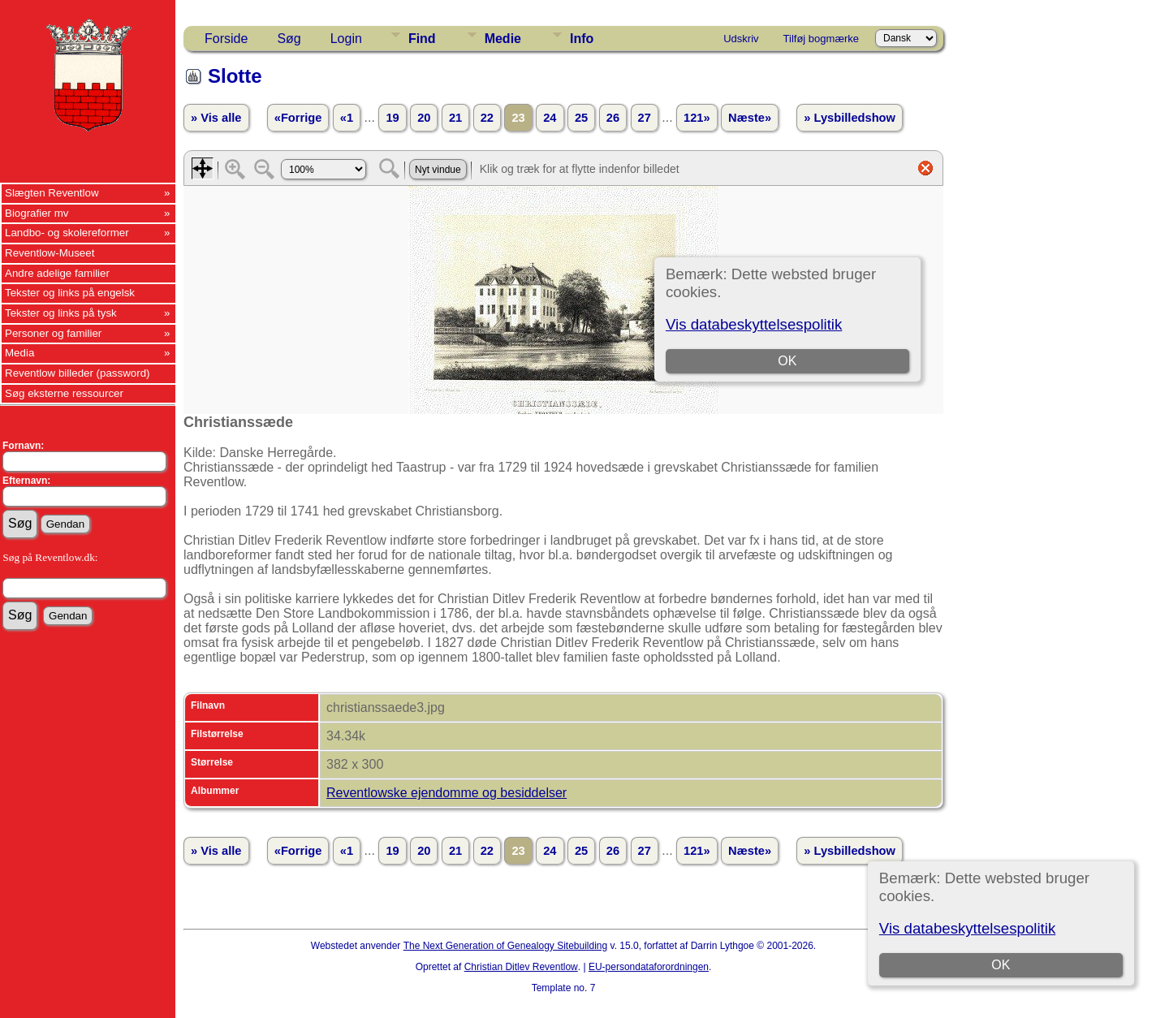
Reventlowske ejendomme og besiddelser (446, 793)
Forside (226, 38)
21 (455, 117)
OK (1000, 965)
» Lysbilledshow (849, 117)
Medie (503, 38)
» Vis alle (216, 117)
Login (346, 38)
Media (19, 353)
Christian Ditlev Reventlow (521, 967)
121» (697, 117)
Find (422, 38)
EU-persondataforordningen (649, 967)
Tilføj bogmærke (821, 38)
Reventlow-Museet (49, 253)
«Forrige (298, 117)
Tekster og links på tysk (61, 313)
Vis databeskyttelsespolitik (967, 928)
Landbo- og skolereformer (67, 232)
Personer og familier (53, 333)
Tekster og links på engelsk (70, 293)
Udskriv (740, 38)
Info (581, 38)
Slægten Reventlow (52, 193)
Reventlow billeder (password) (77, 373)
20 (423, 117)
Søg (288, 38)
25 (581, 117)
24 (549, 117)
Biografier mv (37, 213)
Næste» (749, 117)
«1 (346, 117)
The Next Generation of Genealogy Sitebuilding (505, 945)
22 (487, 117)
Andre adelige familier (57, 273)
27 (644, 117)
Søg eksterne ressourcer (64, 393)
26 (612, 117)
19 (392, 117)
